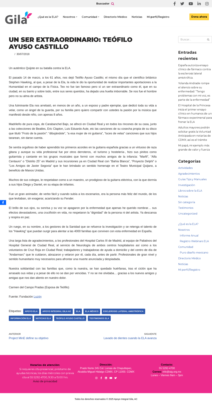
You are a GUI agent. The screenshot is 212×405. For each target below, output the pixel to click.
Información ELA (20, 318)
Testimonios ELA (99, 318)
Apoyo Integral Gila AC (56, 311)
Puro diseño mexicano (194, 252)
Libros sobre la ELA (190, 190)
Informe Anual (189, 235)
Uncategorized (187, 213)
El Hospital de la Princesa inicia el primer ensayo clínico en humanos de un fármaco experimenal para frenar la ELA (195, 113)
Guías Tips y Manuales (192, 179)
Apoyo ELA (31, 311)
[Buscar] (112, 3)
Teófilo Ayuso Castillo (70, 318)
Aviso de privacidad (45, 381)
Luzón (38, 296)
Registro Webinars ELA (194, 241)
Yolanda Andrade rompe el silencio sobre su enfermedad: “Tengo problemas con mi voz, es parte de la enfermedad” (194, 91)
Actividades (185, 167)
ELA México (92, 311)
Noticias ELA (43, 318)
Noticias (137, 16)
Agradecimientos (189, 173)
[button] (76, 16)
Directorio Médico (115, 16)
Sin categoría (186, 202)
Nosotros (184, 229)
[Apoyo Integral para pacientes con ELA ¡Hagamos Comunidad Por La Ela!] (18, 18)
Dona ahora (199, 16)
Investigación (186, 185)
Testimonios (185, 207)
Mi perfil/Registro (158, 16)
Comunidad (185, 247)
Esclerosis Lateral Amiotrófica (123, 311)
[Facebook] (3, 202)
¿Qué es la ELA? (48, 16)
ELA (78, 311)
